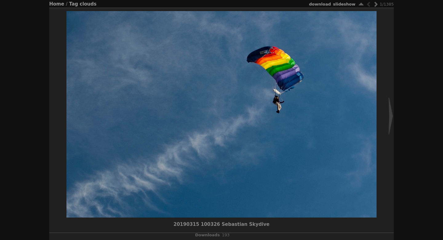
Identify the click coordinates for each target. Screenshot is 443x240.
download (320, 4)
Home (56, 4)
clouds (88, 4)
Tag (73, 4)
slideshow (344, 4)
